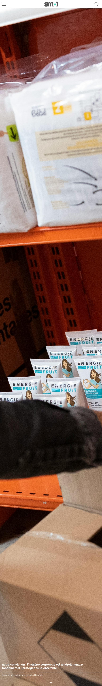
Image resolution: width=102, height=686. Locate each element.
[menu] (4, 4)
